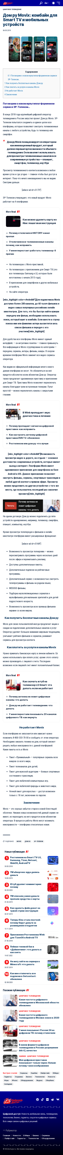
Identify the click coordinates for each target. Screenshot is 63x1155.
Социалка (19, 1077)
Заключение (10, 94)
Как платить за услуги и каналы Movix (21, 87)
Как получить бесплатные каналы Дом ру (23, 83)
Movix (19, 841)
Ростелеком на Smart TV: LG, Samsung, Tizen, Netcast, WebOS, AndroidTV (26, 860)
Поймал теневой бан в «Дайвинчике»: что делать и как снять (25, 949)
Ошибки (22, 1056)
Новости (51, 1077)
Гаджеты (8, 1077)
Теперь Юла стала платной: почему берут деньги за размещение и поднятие (25, 923)
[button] (41, 3)
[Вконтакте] (58, 1099)
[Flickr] (47, 1099)
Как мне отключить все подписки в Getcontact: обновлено (23, 976)
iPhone (14, 1080)
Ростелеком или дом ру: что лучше (28, 443)
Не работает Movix (13, 90)
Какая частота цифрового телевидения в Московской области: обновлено (39, 1002)
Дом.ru (27, 841)
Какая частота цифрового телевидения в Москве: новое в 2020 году (39, 1018)
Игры (6, 1080)
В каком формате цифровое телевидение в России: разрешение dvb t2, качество (38, 1048)
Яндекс (39, 1080)
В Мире (56, 1073)
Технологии (40, 1077)
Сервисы (23, 1073)
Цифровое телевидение (12, 9)
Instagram (8, 1084)
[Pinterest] (37, 1099)
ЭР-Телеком (38, 841)
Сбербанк (50, 1080)
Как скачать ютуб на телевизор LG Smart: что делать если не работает (38, 685)
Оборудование (27, 1080)
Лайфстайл (45, 1073)
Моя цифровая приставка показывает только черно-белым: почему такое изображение (37, 1063)
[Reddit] (52, 1099)
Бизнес (29, 1077)
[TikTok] (42, 1099)
